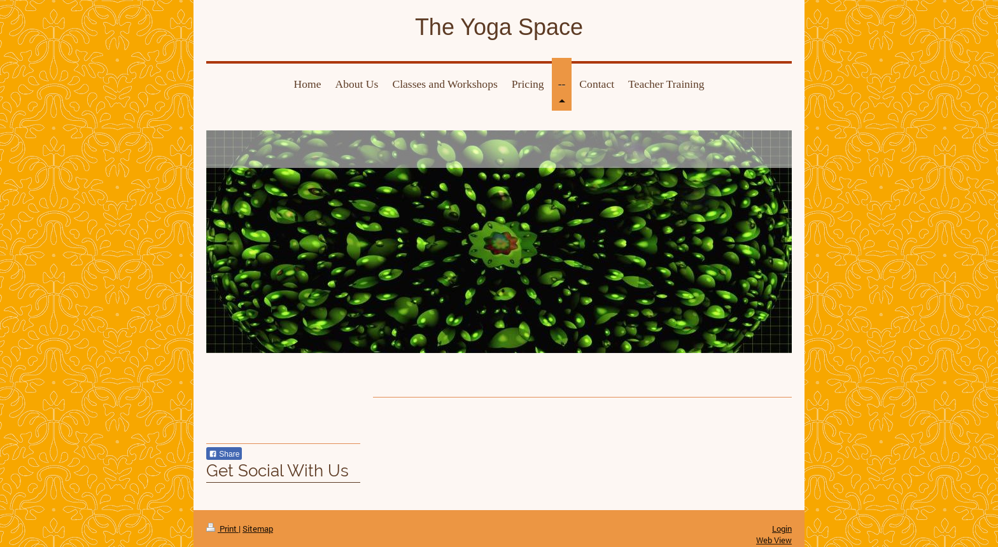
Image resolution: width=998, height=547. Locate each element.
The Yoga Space (499, 27)
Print (222, 528)
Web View (774, 540)
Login (782, 528)
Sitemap (257, 528)
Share (224, 454)
